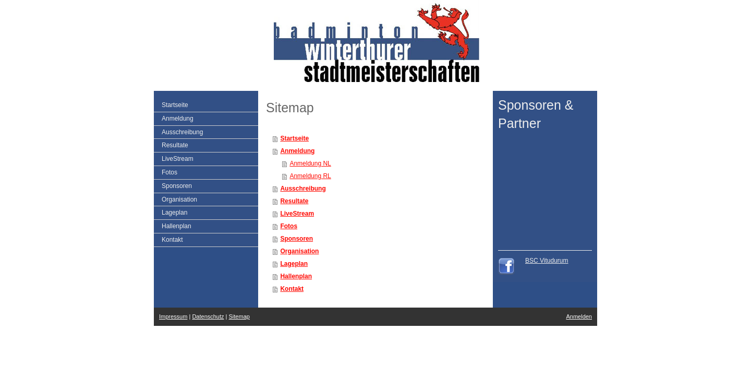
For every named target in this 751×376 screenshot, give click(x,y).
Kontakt (292, 288)
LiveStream (297, 213)
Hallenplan (296, 276)
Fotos (288, 226)
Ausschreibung (302, 188)
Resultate (294, 201)
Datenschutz (208, 316)
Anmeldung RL (310, 176)
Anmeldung (297, 151)
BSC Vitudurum (546, 260)
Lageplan (294, 263)
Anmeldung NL (310, 163)
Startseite (294, 138)
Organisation (299, 251)
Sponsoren (296, 238)
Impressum (173, 316)
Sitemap (239, 316)
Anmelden (579, 316)
